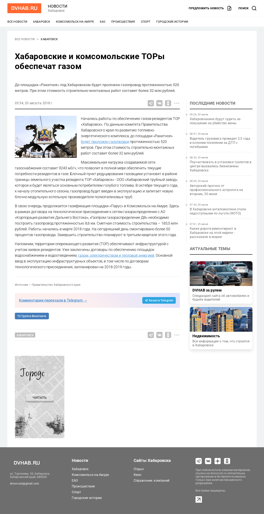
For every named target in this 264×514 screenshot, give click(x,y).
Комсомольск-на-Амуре (75, 21)
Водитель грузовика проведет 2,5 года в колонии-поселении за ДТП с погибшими (220, 143)
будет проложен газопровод (105, 141)
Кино (137, 475)
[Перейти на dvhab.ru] (24, 8)
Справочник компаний (151, 480)
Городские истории (172, 21)
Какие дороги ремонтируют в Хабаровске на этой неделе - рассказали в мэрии (213, 233)
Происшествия (123, 21)
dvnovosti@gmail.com (24, 483)
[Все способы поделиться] (177, 103)
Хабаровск (41, 21)
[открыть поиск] (247, 8)
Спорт (146, 21)
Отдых (139, 469)
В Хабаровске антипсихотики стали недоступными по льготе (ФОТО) (218, 211)
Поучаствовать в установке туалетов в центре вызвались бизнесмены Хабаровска (220, 166)
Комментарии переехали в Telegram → (53, 300)
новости (57, 6)
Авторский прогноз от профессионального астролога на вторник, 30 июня (216, 190)
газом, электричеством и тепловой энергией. (116, 255)
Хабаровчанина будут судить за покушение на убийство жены (215, 121)
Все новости (17, 21)
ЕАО (102, 21)
